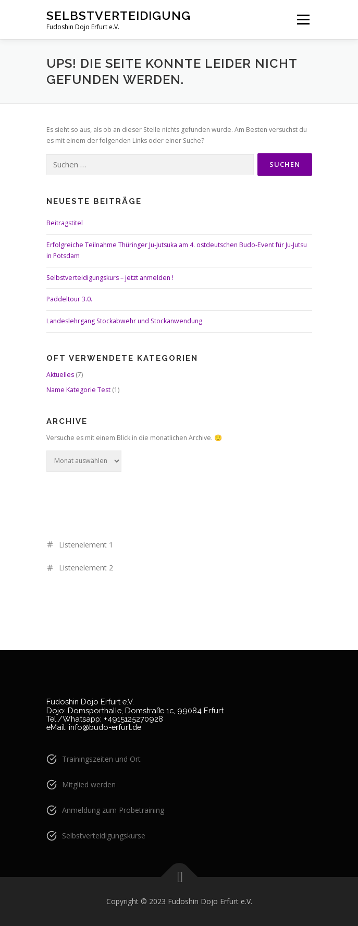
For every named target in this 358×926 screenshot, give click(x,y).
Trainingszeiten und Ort (101, 759)
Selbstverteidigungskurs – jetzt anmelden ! (110, 277)
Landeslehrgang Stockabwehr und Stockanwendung (124, 320)
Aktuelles (60, 374)
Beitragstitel (64, 222)
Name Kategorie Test (78, 389)
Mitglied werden (89, 784)
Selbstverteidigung (118, 15)
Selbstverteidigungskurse (103, 835)
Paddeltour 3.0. (69, 299)
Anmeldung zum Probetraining (113, 810)
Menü (302, 19)
